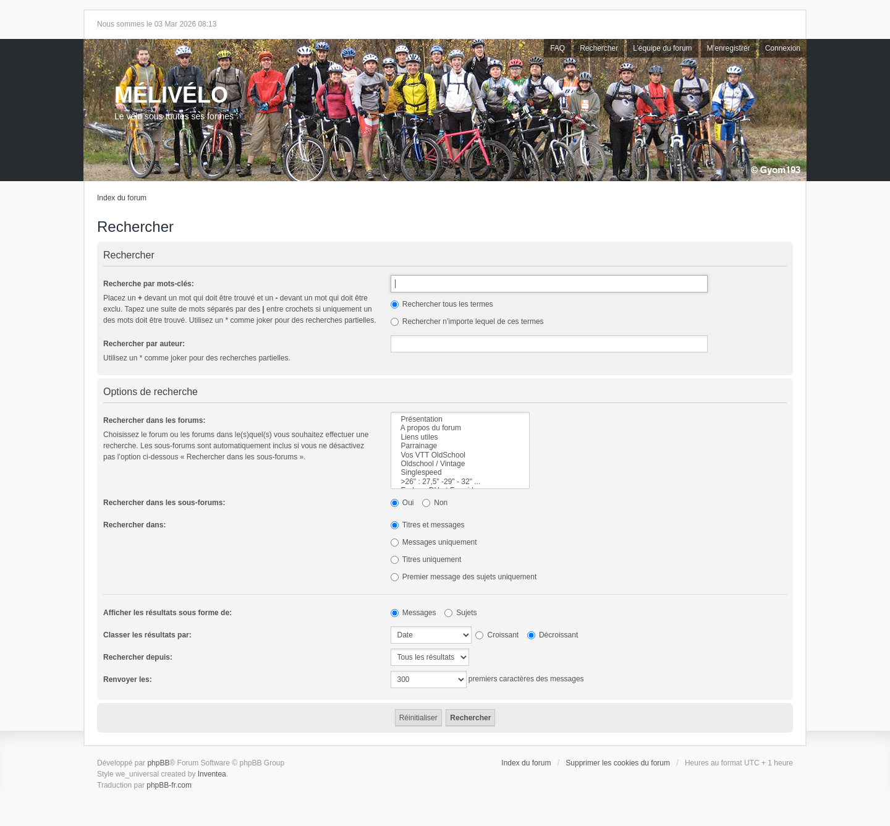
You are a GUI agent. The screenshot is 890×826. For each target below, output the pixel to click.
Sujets (460, 612)
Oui (402, 502)
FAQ (557, 48)
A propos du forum (460, 428)
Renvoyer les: (127, 679)
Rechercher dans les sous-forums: (164, 502)
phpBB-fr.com (169, 785)
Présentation (460, 419)
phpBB (158, 763)
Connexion (782, 48)
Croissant (497, 635)
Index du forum (121, 198)
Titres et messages (428, 525)
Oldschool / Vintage (460, 463)
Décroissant (552, 635)
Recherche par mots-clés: (148, 283)
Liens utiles (460, 437)
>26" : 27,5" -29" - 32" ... (460, 481)
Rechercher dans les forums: (154, 420)
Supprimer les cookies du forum (618, 763)
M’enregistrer (728, 48)
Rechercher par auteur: (144, 343)
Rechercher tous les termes (442, 304)
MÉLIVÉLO (171, 95)
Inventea (212, 774)
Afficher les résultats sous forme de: (167, 612)
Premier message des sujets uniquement (464, 577)
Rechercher (599, 48)
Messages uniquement (434, 542)
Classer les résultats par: (147, 635)
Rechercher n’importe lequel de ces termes (467, 321)
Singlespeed (460, 472)
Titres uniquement (426, 559)
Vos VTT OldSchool (460, 455)
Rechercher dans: (134, 525)
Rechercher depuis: (137, 657)
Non (434, 502)
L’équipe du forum (662, 48)
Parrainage (460, 445)
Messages (413, 612)
